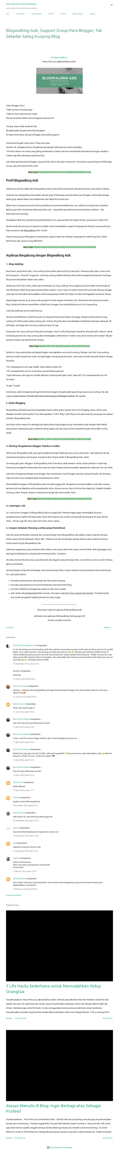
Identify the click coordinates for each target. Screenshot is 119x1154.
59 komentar (20, 1138)
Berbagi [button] (107, 627)
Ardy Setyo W (19, 813)
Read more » (108, 1018)
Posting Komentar (13, 895)
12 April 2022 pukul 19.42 (23, 712)
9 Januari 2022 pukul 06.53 (24, 679)
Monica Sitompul (20, 686)
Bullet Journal (78, 14)
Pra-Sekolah (20, 14)
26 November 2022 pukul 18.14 (26, 821)
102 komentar (20, 1018)
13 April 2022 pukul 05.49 (23, 727)
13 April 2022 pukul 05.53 (23, 775)
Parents (51, 14)
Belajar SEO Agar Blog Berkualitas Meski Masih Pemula (64, 346)
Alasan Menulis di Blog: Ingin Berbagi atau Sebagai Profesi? (65, 499)
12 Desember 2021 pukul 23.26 (26, 664)
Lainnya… (93, 14)
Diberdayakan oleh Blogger (59, 1147)
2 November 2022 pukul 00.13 (25, 805)
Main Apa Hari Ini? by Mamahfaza (21, 4)
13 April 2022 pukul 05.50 (23, 742)
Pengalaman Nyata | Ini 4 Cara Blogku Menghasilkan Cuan (64, 172)
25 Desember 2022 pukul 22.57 (26, 851)
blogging (10, 627)
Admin (16, 828)
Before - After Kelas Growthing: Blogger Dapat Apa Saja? (64, 439)
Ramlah (16, 797)
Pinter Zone (18, 782)
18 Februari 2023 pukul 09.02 (25, 889)
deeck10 (16, 858)
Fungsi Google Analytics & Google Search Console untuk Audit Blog (64, 247)
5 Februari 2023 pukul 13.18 (24, 871)
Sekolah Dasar (36, 14)
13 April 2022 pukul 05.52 (23, 760)
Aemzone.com (19, 704)
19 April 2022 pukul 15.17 (23, 790)
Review (63, 14)
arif (14, 843)
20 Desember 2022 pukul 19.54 (26, 836)
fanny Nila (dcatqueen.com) (24, 645)
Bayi (7, 14)
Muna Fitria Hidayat (21, 719)
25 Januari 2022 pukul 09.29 (24, 697)
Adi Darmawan (19, 878)
